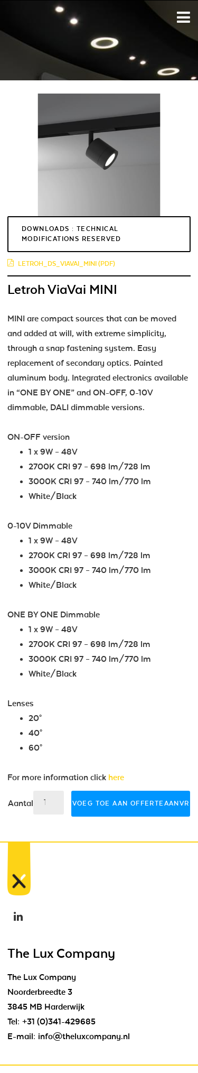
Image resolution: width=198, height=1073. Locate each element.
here (116, 777)
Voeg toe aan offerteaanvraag (131, 803)
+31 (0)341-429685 (59, 1021)
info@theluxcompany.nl (84, 1036)
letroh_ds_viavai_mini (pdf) (61, 264)
